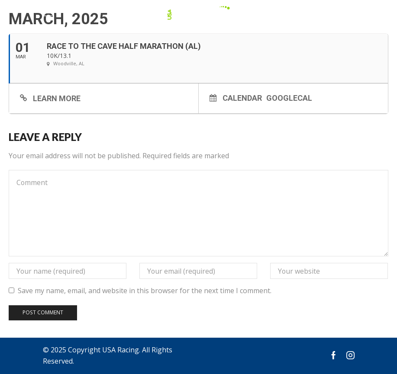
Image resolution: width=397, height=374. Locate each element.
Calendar (242, 97)
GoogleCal (289, 97)
